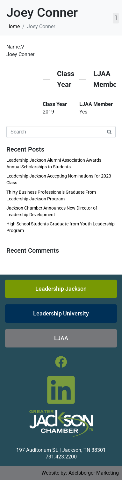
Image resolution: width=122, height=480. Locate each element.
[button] (116, 18)
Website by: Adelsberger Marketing (80, 473)
